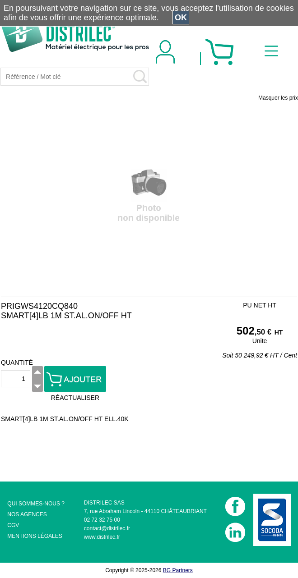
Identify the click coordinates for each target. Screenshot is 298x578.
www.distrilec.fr (102, 537)
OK (181, 17)
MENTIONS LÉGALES (34, 536)
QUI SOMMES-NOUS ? (36, 503)
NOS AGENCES (27, 514)
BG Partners (178, 570)
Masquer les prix (278, 98)
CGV (13, 525)
